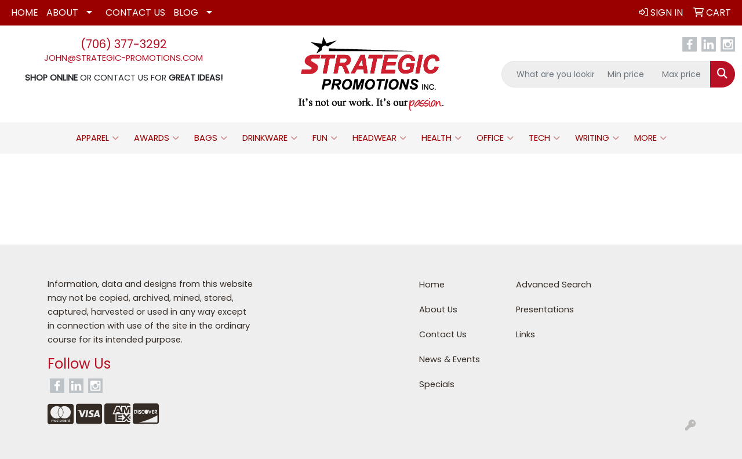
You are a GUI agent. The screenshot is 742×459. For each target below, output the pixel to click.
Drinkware (269, 138)
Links (525, 334)
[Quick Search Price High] (683, 74)
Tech (544, 138)
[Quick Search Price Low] (628, 74)
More (650, 138)
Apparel (97, 138)
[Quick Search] (551, 74)
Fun (324, 138)
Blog (185, 12)
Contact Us (135, 12)
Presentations (545, 309)
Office (495, 138)
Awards (156, 138)
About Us (438, 309)
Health (441, 138)
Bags (210, 138)
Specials (436, 384)
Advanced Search (553, 284)
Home (24, 12)
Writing (597, 138)
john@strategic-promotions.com (123, 58)
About (62, 12)
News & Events (449, 359)
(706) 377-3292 (124, 44)
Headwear (379, 138)
